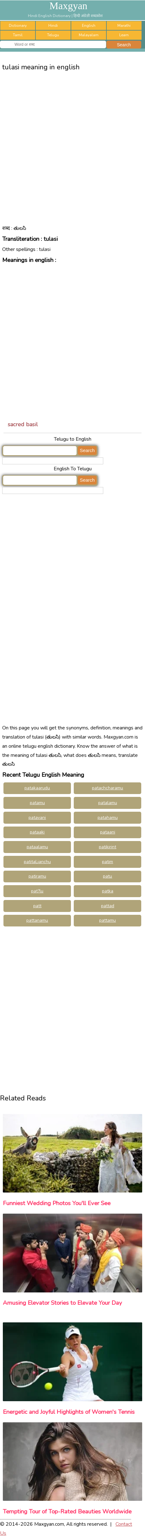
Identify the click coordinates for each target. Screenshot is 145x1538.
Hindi (53, 25)
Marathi (124, 25)
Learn (124, 35)
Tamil (18, 35)
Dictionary (18, 25)
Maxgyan (68, 5)
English (88, 25)
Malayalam (89, 35)
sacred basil (23, 424)
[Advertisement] (72, 153)
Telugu (53, 35)
